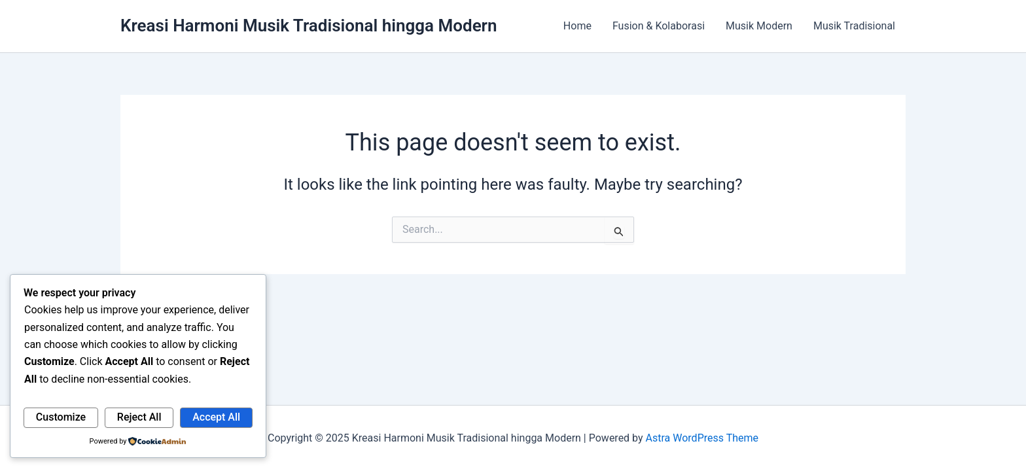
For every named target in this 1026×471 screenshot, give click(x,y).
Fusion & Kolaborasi (658, 26)
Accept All (216, 417)
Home (577, 26)
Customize (61, 417)
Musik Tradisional (854, 26)
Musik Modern (759, 26)
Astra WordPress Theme (702, 438)
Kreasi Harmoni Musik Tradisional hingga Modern (308, 25)
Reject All (139, 417)
